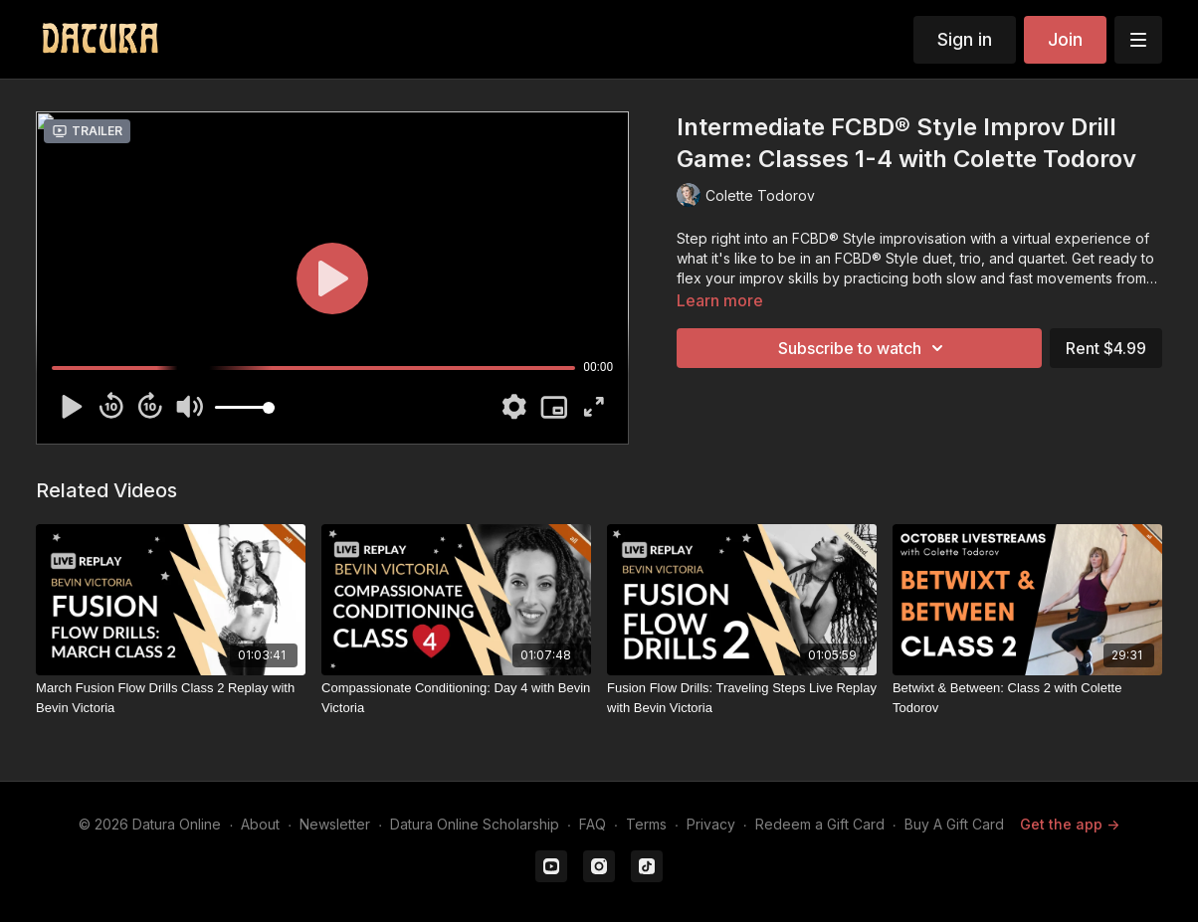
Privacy (711, 824)
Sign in (964, 39)
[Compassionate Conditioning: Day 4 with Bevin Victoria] (456, 697)
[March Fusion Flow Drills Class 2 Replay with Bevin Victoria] (170, 697)
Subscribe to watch (863, 348)
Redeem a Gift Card (820, 824)
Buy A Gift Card (954, 824)
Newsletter (335, 824)
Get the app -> (1069, 824)
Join (1065, 39)
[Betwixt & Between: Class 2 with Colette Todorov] (1027, 697)
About (260, 824)
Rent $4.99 (1106, 348)
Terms (646, 824)
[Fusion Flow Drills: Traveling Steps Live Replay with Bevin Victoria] (742, 697)
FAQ (592, 824)
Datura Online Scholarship (474, 824)
